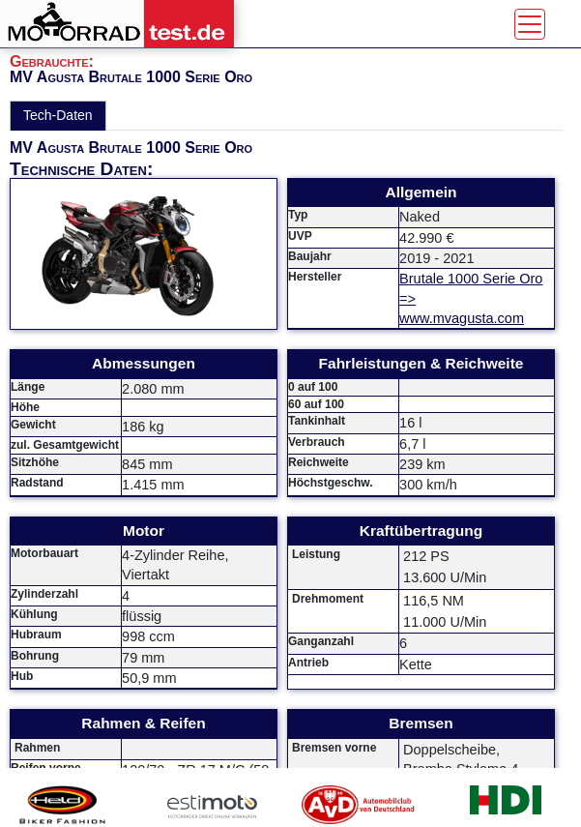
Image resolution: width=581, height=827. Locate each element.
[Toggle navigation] (529, 24)
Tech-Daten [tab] (58, 115)
